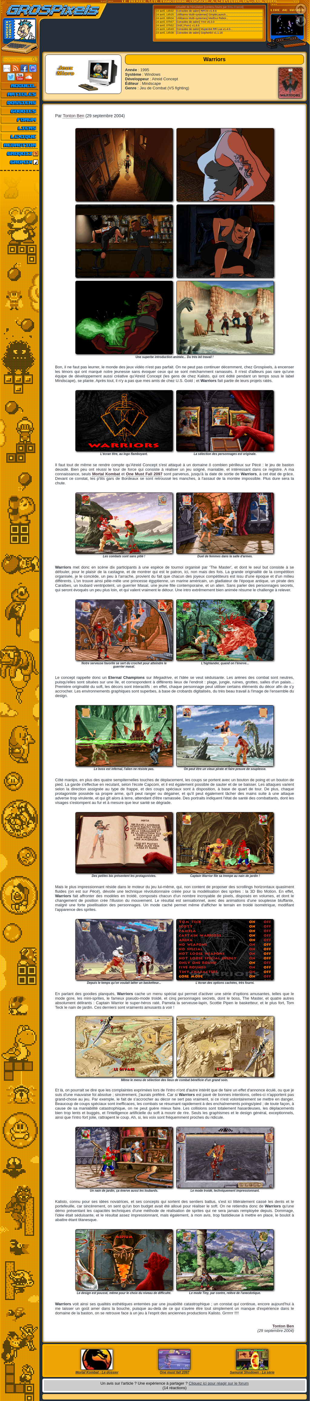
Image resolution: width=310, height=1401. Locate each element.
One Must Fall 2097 (144, 474)
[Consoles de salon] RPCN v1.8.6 (196, 10)
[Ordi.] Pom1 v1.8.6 (188, 25)
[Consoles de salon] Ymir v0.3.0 (195, 21)
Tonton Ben (73, 115)
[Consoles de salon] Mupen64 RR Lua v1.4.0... (204, 29)
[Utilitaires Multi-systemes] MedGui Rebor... (202, 18)
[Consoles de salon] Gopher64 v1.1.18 (199, 32)
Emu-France (235, 6)
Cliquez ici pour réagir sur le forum (219, 1383)
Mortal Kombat (106, 474)
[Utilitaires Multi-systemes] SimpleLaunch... (202, 14)
